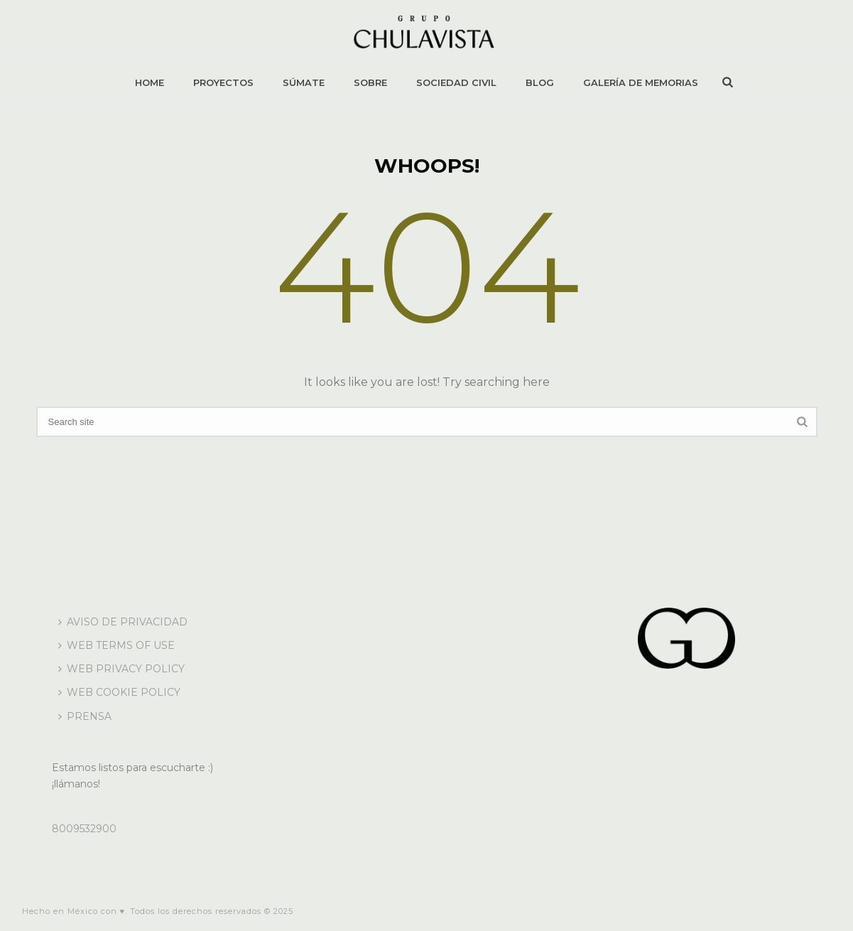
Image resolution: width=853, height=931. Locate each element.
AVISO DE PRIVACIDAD (123, 621)
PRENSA (85, 716)
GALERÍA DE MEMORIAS (640, 82)
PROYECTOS (223, 82)
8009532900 (84, 828)
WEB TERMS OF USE (116, 645)
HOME (149, 82)
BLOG (540, 82)
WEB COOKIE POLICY (119, 692)
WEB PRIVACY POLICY (121, 668)
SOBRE (370, 82)
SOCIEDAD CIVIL (456, 82)
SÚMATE (304, 82)
